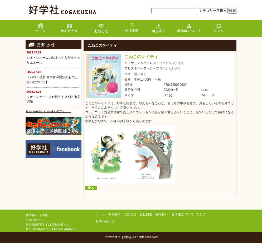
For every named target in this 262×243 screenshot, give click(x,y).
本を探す (114, 214)
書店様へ (162, 214)
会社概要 (146, 214)
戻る (91, 188)
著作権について (182, 214)
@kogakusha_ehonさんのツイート (48, 111)
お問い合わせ (104, 221)
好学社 (127, 237)
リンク (201, 214)
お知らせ (130, 214)
